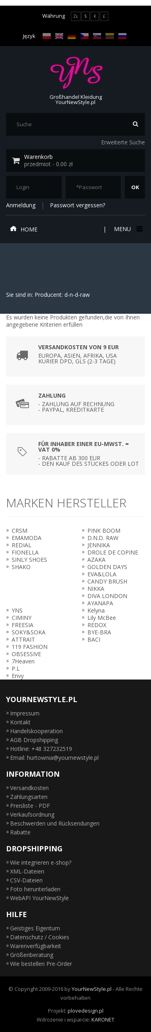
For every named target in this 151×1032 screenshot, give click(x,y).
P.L (16, 668)
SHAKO (21, 567)
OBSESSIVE (26, 654)
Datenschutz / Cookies (39, 937)
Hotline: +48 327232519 (41, 749)
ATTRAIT (23, 639)
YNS (17, 610)
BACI (93, 639)
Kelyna (96, 610)
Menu (127, 228)
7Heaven (23, 661)
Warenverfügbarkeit (35, 946)
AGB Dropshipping (34, 740)
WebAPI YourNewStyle (39, 898)
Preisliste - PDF (30, 805)
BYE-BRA (99, 632)
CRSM (19, 530)
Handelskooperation (36, 731)
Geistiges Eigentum (35, 928)
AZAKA (96, 559)
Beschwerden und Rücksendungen (54, 823)
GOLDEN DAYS (107, 567)
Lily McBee (101, 617)
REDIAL (21, 545)
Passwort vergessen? (77, 205)
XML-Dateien (27, 871)
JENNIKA (98, 545)
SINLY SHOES (29, 559)
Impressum (24, 713)
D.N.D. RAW (102, 538)
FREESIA (22, 625)
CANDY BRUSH (107, 581)
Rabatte (20, 832)
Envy (18, 676)
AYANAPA (100, 603)
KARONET (102, 1019)
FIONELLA (25, 552)
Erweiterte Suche (123, 142)
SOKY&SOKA (29, 632)
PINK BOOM (103, 530)
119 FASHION (30, 646)
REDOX (96, 625)
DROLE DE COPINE (112, 552)
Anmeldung (20, 205)
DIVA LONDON (107, 596)
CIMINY (21, 617)
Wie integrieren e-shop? (40, 862)
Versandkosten (29, 788)
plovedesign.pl (85, 1010)
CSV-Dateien (26, 880)
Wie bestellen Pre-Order (41, 963)
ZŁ (75, 16)
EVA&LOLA (101, 574)
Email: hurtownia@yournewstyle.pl (54, 757)
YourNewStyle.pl (92, 988)
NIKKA (95, 588)
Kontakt (20, 722)
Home (23, 229)
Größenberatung (31, 955)
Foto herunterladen (35, 889)
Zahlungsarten (29, 797)
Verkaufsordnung (32, 814)
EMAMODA (26, 538)
